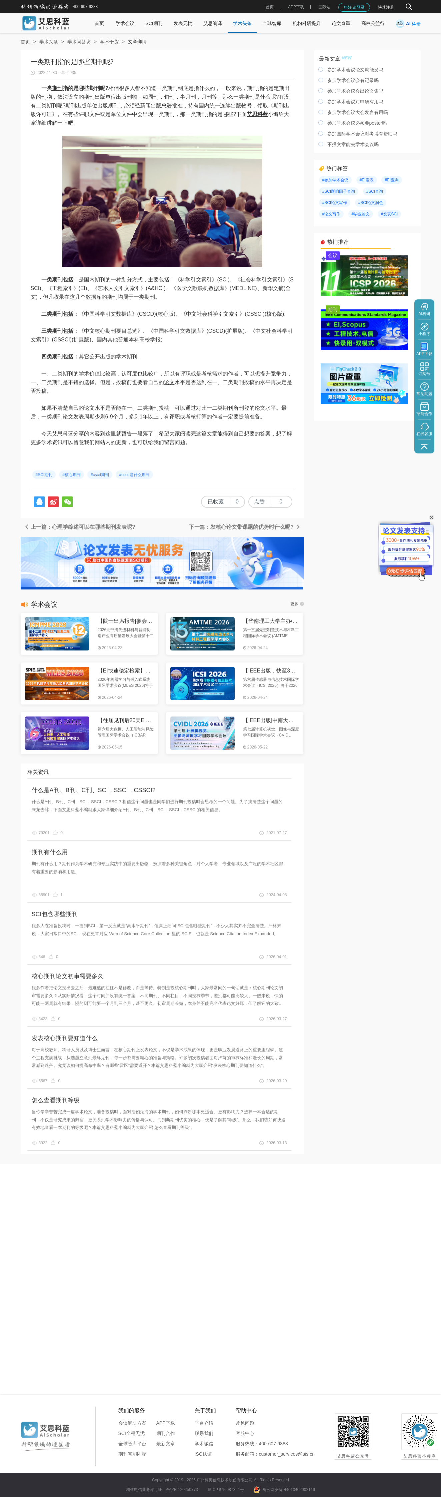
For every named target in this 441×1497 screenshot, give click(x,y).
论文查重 (341, 23)
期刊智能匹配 (132, 1454)
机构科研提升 (307, 23)
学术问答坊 (79, 41)
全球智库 (272, 23)
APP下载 (165, 1423)
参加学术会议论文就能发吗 (355, 69)
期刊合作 (165, 1433)
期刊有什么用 (50, 852)
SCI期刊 (153, 23)
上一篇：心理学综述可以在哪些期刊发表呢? (79, 527)
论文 (169, 382)
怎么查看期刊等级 (56, 1100)
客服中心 (245, 1433)
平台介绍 (204, 1423)
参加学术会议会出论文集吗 (355, 91)
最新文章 (165, 1443)
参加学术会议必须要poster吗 (357, 123)
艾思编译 (212, 23)
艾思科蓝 (257, 114)
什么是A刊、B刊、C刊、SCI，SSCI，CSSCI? (94, 790)
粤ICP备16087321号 (225, 1489)
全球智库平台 (132, 1443)
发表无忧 (183, 23)
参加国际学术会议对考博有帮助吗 (362, 133)
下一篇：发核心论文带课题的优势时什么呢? (244, 527)
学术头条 (242, 23)
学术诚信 (204, 1443)
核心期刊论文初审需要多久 (68, 976)
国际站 (324, 7)
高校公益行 (373, 23)
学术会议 (125, 23)
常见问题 (245, 1423)
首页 (270, 7)
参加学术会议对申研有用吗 (355, 101)
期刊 (57, 88)
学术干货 (109, 41)
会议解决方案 (132, 1423)
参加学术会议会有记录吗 (353, 80)
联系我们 (204, 1433)
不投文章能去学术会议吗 (353, 144)
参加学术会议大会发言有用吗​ (357, 112)
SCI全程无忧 (131, 1433)
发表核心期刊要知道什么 (65, 1038)
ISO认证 (203, 1454)
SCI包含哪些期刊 (55, 914)
